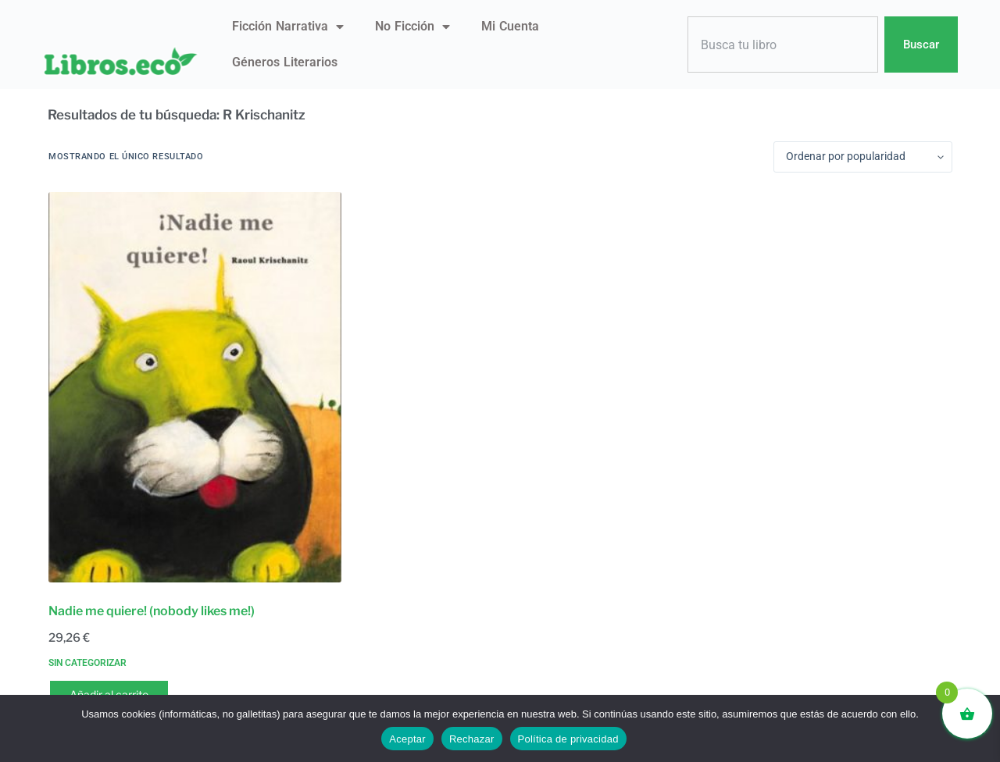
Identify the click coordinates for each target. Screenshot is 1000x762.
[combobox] (783, 44)
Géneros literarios (285, 62)
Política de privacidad (568, 739)
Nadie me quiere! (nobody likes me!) (151, 611)
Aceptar (407, 739)
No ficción (412, 26)
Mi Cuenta (510, 26)
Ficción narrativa (288, 26)
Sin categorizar (87, 662)
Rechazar (472, 739)
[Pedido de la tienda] (862, 157)
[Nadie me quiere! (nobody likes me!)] (194, 387)
